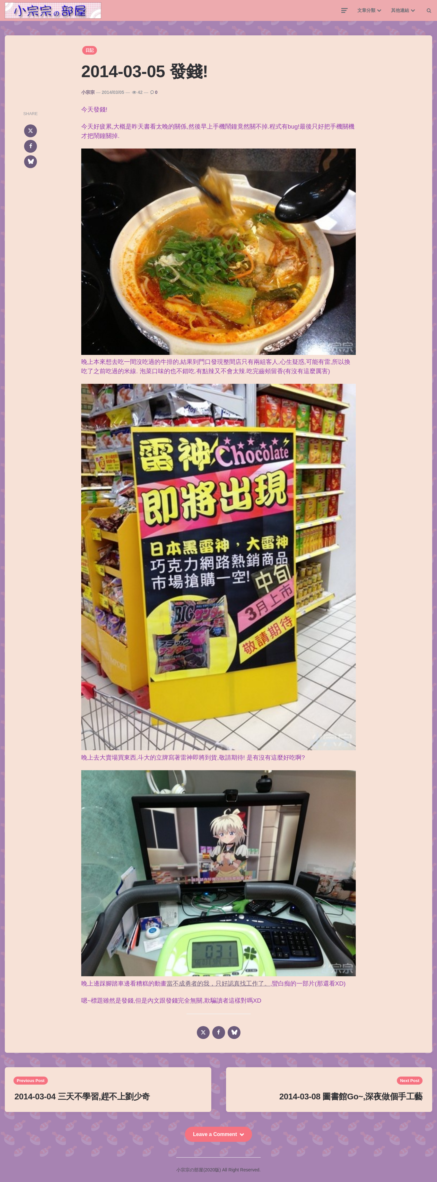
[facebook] (30, 146)
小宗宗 (88, 92)
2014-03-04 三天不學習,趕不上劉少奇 (82, 1096)
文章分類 (366, 10)
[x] (30, 130)
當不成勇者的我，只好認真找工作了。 (218, 983)
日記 (89, 50)
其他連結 (400, 10)
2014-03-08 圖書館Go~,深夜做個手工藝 (351, 1096)
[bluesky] (30, 161)
